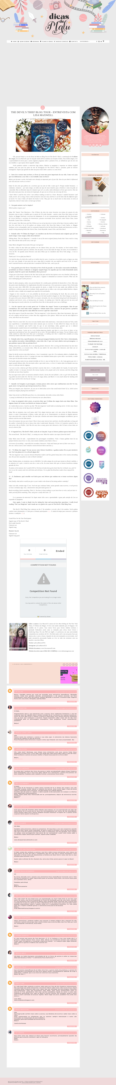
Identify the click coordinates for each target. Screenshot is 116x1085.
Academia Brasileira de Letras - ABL (95, 359)
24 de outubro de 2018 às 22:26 (65, 967)
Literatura (103, 228)
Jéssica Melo (21, 953)
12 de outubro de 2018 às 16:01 (66, 733)
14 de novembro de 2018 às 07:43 (65, 1033)
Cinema (89, 214)
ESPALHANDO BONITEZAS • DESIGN (31, 1082)
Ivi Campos (20, 1033)
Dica (89, 219)
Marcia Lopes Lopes (24, 733)
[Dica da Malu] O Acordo (96, 300)
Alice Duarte (21, 823)
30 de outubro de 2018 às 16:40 (65, 1009)
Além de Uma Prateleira (25, 849)
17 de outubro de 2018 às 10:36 (66, 783)
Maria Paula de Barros (25, 871)
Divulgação (33, 118)
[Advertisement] (58, 56)
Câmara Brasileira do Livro (95, 341)
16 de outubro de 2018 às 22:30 (66, 768)
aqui (49, 511)
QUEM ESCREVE (23, 41)
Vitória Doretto (22, 935)
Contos (103, 217)
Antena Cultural (95, 335)
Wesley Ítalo (21, 967)
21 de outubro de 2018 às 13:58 (66, 896)
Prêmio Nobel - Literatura (95, 357)
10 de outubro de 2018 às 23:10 (66, 692)
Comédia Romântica (88, 217)
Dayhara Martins (22, 807)
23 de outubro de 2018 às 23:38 (65, 953)
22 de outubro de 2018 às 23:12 (66, 918)
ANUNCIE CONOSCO (61, 41)
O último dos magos (51, 118)
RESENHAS (35, 41)
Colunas (103, 214)
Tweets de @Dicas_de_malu (90, 324)
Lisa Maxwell (40, 118)
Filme (89, 224)
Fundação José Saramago (95, 344)
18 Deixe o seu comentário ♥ (23, 664)
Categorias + (84, 41)
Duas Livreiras (18, 759)
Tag (103, 232)
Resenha (89, 230)
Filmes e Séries (46, 41)
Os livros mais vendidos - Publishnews (95, 354)
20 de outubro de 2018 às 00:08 (65, 823)
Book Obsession (22, 1009)
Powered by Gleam (44, 616)
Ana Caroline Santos (24, 896)
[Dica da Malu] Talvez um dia (98, 313)
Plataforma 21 (61, 118)
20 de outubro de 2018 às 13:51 (66, 849)
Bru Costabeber (22, 783)
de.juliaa (19, 692)
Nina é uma (20, 983)
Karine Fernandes (23, 918)
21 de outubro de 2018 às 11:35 (66, 871)
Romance (103, 230)
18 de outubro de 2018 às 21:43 (66, 807)
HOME (14, 41)
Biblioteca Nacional (95, 338)
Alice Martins (21, 708)
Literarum (95, 346)
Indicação (89, 226)
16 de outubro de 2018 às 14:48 (66, 749)
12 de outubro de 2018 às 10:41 (66, 708)
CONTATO (73, 41)
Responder (71, 701)
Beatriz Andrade (22, 768)
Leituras (103, 226)
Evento (103, 222)
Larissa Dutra (21, 749)
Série (89, 232)
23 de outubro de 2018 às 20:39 (65, 935)
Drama (89, 222)
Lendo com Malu (89, 228)
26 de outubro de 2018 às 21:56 (66, 983)
